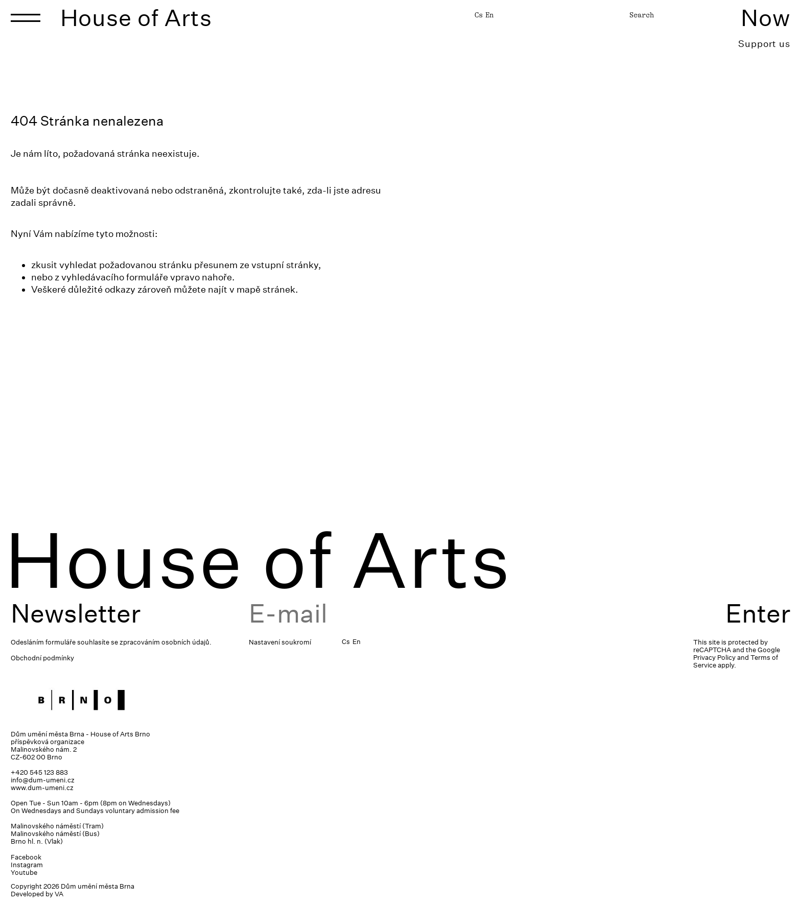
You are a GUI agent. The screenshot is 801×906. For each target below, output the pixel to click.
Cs (479, 15)
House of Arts (136, 17)
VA (59, 894)
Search (641, 15)
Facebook (26, 857)
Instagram (27, 865)
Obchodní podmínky (42, 658)
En (489, 15)
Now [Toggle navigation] (765, 17)
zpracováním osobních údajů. (165, 642)
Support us (764, 43)
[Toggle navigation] (25, 18)
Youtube (24, 872)
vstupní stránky (284, 264)
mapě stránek (266, 289)
